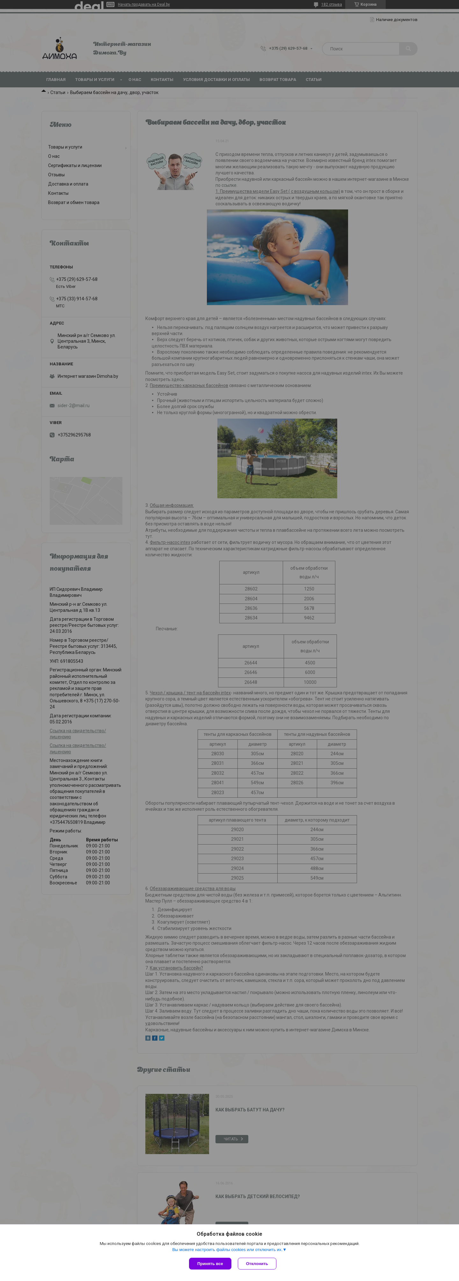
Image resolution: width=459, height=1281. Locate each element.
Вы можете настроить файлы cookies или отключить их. (227, 1249)
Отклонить (257, 1263)
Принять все (210, 1263)
